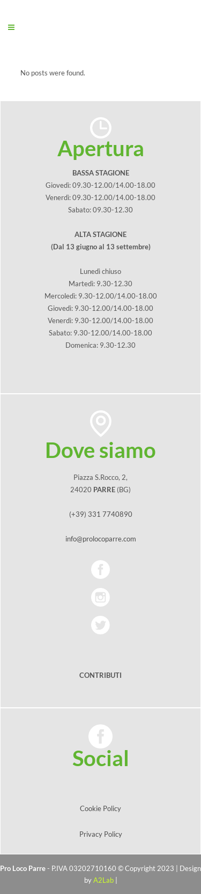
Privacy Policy (100, 834)
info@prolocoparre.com (100, 538)
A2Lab (103, 880)
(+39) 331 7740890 (100, 514)
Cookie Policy (100, 808)
